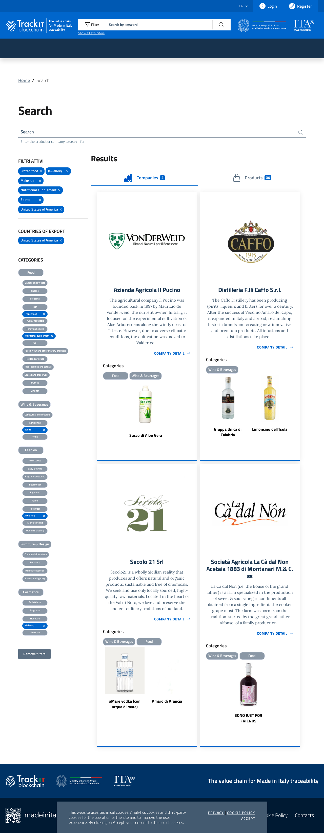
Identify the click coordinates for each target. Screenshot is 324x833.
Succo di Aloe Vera (145, 435)
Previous (99, 678)
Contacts (304, 815)
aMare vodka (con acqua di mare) (124, 704)
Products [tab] (252, 178)
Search (27, 131)
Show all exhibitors (91, 33)
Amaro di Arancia (167, 701)
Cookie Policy (241, 812)
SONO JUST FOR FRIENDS (248, 718)
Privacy (216, 812)
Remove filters (34, 653)
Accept (248, 818)
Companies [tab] (144, 178)
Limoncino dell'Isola (269, 429)
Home (24, 80)
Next (194, 678)
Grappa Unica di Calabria (227, 432)
